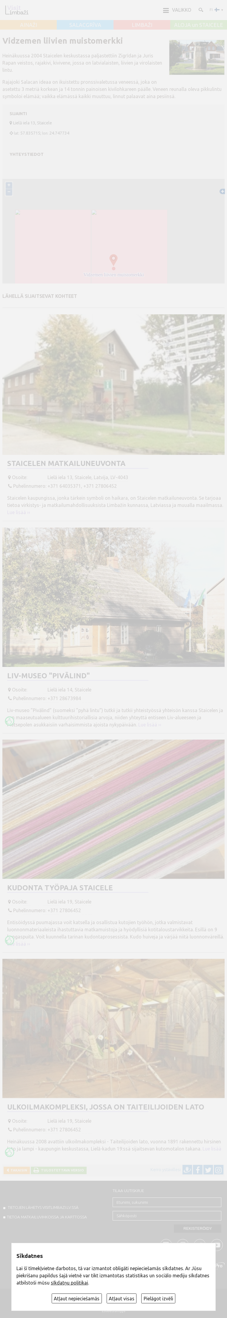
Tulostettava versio (61, 1170)
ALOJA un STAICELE (198, 25)
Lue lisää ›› (18, 512)
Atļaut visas (121, 1298)
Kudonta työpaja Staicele (60, 888)
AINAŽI (28, 25)
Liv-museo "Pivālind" (48, 676)
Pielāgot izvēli (158, 1298)
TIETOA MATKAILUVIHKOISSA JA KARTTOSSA (47, 1217)
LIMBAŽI (142, 25)
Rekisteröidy (197, 1228)
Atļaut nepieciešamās (76, 1298)
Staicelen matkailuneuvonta (66, 463)
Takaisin (18, 1170)
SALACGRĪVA (85, 25)
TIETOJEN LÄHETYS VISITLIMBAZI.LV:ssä (43, 1207)
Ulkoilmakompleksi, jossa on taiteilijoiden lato (105, 1107)
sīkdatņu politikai (69, 1282)
